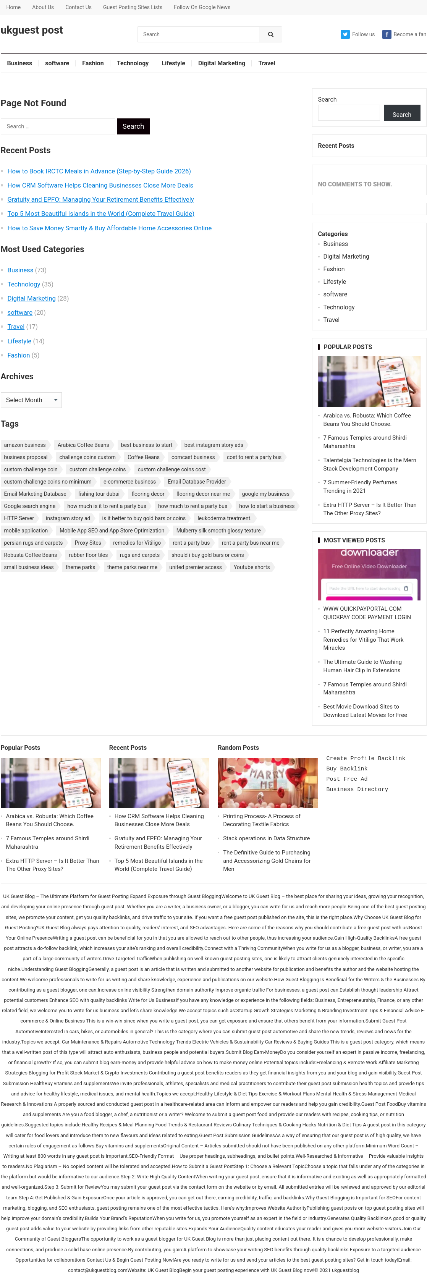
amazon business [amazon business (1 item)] (25, 445)
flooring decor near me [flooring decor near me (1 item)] (203, 494)
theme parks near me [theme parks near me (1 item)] (132, 567)
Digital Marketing (221, 63)
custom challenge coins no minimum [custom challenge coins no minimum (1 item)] (48, 482)
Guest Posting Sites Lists (132, 7)
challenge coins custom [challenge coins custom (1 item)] (88, 457)
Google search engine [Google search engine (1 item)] (30, 506)
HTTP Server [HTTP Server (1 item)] (19, 518)
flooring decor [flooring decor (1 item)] (148, 494)
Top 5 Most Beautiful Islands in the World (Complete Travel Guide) (101, 213)
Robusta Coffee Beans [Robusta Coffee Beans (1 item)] (30, 555)
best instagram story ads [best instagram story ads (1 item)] (213, 445)
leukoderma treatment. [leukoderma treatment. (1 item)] (224, 518)
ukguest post (32, 30)
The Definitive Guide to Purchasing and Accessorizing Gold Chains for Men (267, 861)
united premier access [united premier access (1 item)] (195, 567)
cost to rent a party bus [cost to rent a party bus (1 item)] (254, 457)
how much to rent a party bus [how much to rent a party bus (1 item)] (192, 506)
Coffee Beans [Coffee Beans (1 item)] (144, 457)
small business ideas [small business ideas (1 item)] (29, 567)
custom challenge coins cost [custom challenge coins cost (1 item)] (172, 469)
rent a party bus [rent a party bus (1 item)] (191, 543)
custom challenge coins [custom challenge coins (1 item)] (98, 469)
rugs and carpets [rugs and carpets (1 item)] (140, 555)
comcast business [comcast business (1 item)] (193, 457)
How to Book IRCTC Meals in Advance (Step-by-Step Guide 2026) (99, 171)
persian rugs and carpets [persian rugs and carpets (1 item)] (33, 543)
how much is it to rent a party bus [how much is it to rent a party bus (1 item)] (106, 506)
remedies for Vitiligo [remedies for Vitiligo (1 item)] (137, 543)
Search (327, 99)
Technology (133, 63)
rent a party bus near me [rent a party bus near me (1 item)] (251, 543)
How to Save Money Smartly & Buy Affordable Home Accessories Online (110, 228)
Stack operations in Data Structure (266, 838)
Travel (266, 63)
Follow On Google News (202, 7)
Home (13, 7)
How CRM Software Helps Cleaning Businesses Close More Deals (101, 185)
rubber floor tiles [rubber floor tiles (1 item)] (88, 555)
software (57, 63)
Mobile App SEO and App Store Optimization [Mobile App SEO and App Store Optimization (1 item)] (112, 530)
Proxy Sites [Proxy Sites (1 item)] (88, 543)
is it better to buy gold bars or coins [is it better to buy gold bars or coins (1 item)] (144, 518)
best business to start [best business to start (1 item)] (147, 445)
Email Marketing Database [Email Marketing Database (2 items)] (35, 494)
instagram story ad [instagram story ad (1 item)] (68, 518)
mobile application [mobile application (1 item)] (26, 530)
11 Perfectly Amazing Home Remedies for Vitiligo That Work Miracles (363, 640)
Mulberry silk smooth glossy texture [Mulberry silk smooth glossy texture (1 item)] (218, 530)
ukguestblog (345, 1270)
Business (19, 63)
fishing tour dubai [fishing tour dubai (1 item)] (99, 494)
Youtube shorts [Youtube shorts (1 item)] (252, 567)
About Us (43, 7)
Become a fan (404, 34)
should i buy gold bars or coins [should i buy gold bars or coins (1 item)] (207, 555)
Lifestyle (173, 63)
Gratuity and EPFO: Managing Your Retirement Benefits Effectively (101, 199)
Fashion (93, 63)
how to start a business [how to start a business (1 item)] (266, 506)
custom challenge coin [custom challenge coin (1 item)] (31, 469)
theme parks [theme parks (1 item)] (80, 567)
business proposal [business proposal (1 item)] (26, 457)
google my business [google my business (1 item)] (266, 494)
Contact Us (78, 7)
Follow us (358, 34)
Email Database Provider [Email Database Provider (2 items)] (197, 482)
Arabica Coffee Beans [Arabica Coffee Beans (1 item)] (83, 445)
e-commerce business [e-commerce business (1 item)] (130, 482)
